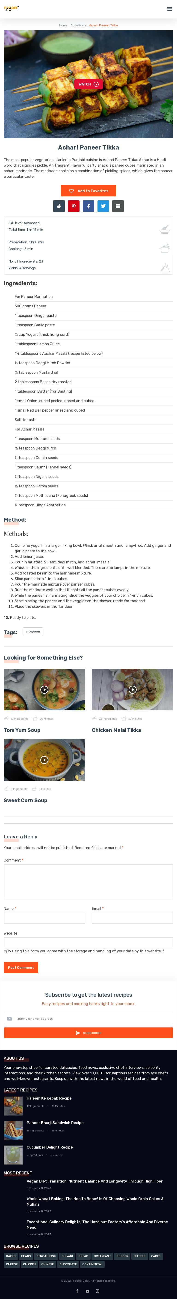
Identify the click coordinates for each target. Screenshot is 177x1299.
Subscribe (88, 1033)
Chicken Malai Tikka (116, 730)
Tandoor (33, 631)
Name (10, 908)
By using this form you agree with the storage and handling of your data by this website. (85, 951)
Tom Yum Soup (22, 730)
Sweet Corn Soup (25, 800)
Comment (13, 860)
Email (98, 908)
